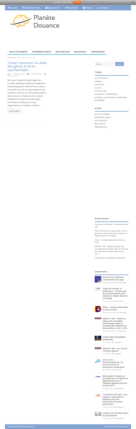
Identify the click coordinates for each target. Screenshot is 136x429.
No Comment (12, 76)
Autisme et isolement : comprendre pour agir (113, 278)
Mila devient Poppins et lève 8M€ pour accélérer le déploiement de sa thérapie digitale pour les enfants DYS (115, 381)
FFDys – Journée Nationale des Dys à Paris (115, 308)
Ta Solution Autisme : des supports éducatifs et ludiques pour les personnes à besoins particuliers (115, 399)
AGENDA (98, 81)
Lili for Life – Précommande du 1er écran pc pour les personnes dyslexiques (114, 363)
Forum (87, 7)
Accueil (12, 7)
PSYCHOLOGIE (100, 91)
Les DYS (98, 88)
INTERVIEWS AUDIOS (41, 51)
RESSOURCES (80, 51)
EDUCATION (99, 84)
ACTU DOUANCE (35, 74)
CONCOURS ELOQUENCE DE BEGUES (110, 258)
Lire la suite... (14, 111)
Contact (103, 7)
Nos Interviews (31, 7)
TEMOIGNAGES (98, 51)
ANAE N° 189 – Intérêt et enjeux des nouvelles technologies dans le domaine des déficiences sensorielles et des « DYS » (111, 250)
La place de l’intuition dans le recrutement (116, 414)
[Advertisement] (53, 40)
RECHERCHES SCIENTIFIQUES (106, 94)
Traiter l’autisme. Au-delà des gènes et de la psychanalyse (26, 66)
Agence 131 (52, 7)
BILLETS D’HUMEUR (18, 51)
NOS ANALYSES (63, 51)
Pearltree (71, 7)
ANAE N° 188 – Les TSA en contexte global (115, 349)
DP (10, 74)
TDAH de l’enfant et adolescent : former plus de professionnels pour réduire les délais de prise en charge (111, 233)
